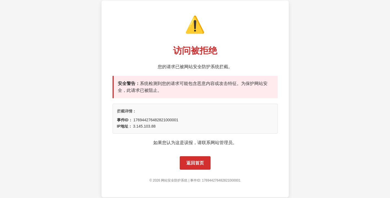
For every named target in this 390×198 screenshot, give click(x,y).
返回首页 (195, 163)
